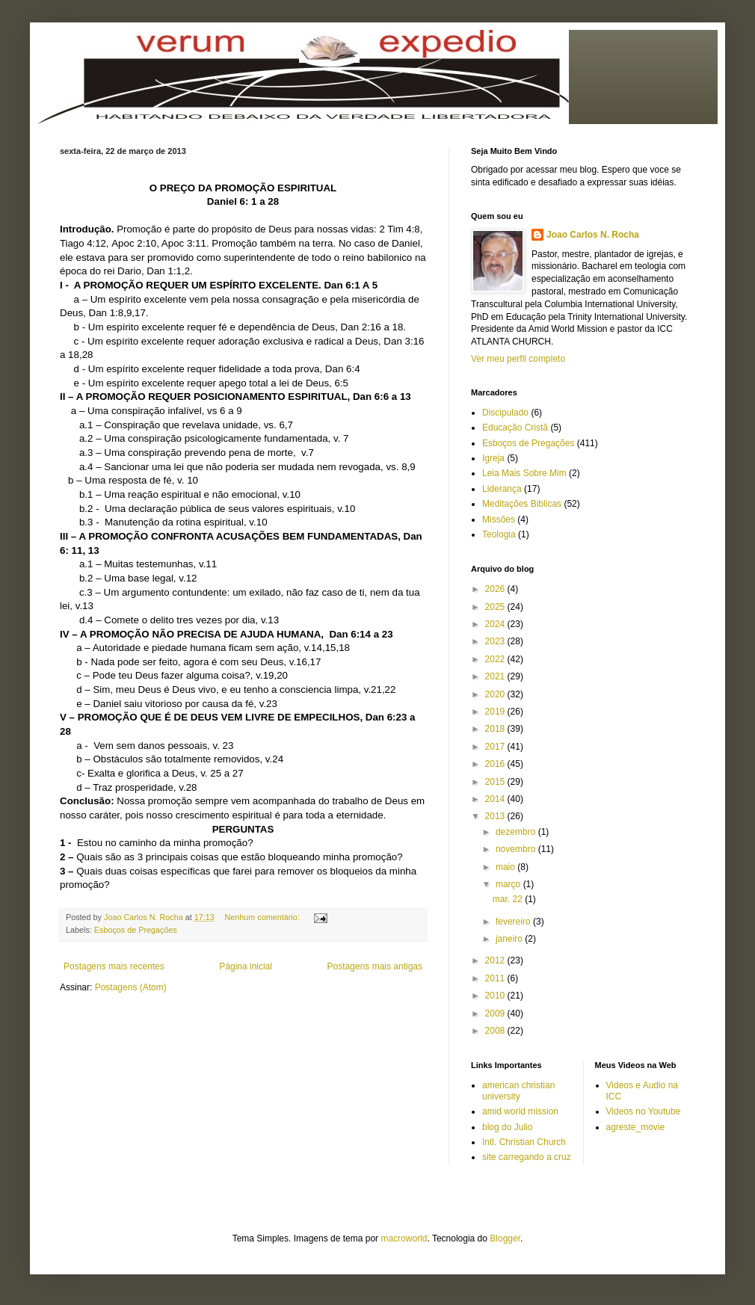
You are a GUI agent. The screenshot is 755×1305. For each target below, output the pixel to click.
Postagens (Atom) (131, 987)
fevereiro (514, 921)
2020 (496, 694)
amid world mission (520, 1111)
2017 (496, 746)
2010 (496, 995)
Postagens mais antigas (374, 966)
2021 (496, 676)
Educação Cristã (515, 427)
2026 (496, 589)
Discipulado (505, 412)
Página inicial (245, 966)
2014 (496, 799)
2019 (496, 711)
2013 (496, 816)
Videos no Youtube (643, 1111)
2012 (496, 960)
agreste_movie (635, 1127)
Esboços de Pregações (135, 929)
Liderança (502, 489)
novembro (517, 849)
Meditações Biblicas (521, 504)
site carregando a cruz (526, 1157)
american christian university (518, 1090)
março (509, 884)
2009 (496, 1013)
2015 (496, 782)
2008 (496, 1030)
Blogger (505, 1238)
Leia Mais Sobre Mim (524, 473)
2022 (496, 659)
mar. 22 (509, 899)
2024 (496, 624)
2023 (496, 641)
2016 (496, 764)
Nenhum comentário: (263, 917)
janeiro (510, 939)
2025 (496, 607)
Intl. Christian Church (524, 1142)
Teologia (499, 534)
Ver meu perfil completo (518, 359)
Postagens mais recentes (114, 966)
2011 (496, 978)
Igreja (493, 458)
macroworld (403, 1238)
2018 (496, 729)
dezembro (517, 832)
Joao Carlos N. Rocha (592, 234)
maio (506, 867)
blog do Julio (507, 1127)
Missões (498, 519)
